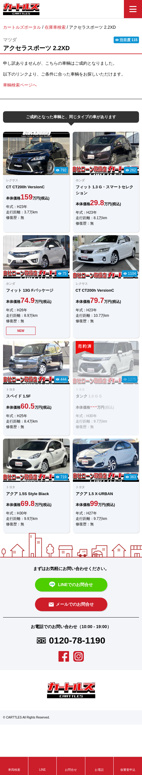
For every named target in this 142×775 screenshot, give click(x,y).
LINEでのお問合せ (71, 585)
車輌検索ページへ (20, 85)
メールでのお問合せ (71, 605)
